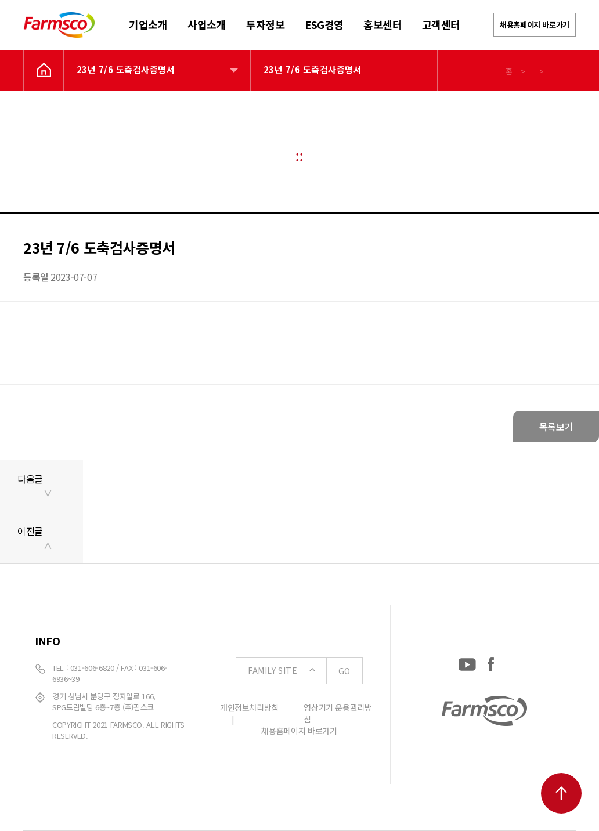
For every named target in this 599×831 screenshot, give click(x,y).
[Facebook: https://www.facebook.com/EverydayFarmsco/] (491, 662)
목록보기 (556, 426)
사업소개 (206, 24)
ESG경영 (324, 24)
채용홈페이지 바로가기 (534, 24)
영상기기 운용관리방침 (337, 713)
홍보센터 (382, 24)
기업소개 (148, 24)
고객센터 (441, 24)
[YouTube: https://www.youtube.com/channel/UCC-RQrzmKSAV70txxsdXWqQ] (467, 662)
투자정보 (265, 24)
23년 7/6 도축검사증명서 (126, 69)
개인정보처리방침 (249, 707)
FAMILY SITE (305, 671)
